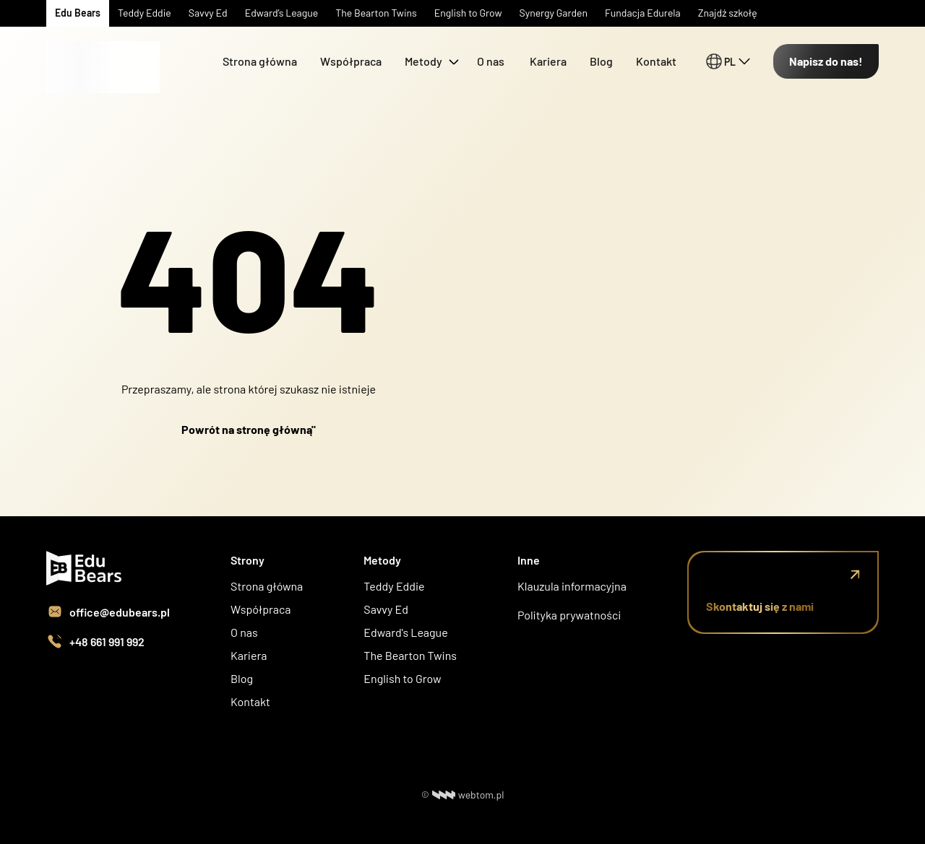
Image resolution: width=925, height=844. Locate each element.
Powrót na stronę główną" (248, 429)
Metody (423, 61)
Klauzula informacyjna (572, 586)
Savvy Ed (385, 609)
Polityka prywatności (569, 615)
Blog (601, 61)
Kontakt (656, 61)
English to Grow (402, 678)
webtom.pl (468, 794)
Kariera (548, 61)
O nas (492, 61)
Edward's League (405, 632)
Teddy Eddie (393, 586)
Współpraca (351, 61)
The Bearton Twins (410, 655)
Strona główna (260, 61)
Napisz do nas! (826, 61)
